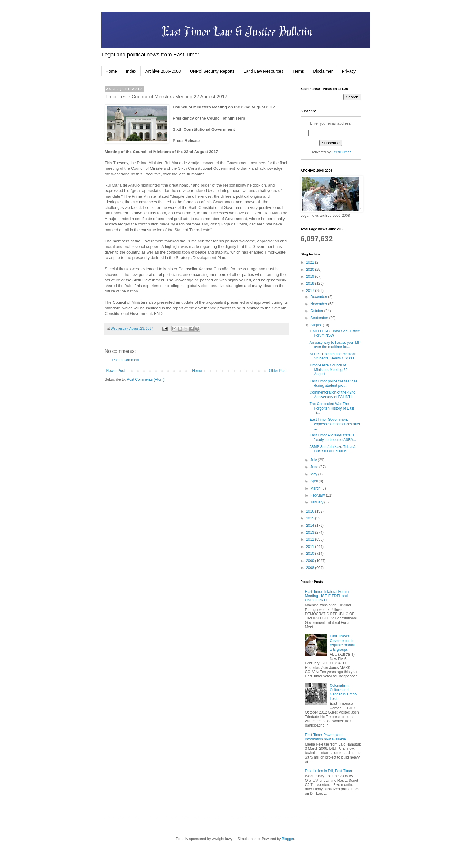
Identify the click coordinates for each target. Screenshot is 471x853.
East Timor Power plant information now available (325, 737)
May (314, 474)
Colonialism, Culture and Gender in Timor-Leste (343, 692)
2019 (310, 276)
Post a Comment (125, 360)
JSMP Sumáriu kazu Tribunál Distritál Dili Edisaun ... (332, 449)
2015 (310, 518)
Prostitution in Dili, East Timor (329, 771)
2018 (310, 283)
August (316, 325)
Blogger (288, 839)
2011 (310, 547)
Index (131, 71)
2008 (310, 568)
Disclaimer (323, 71)
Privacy (349, 71)
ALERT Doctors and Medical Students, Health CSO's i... (333, 356)
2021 (310, 262)
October (317, 311)
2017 (310, 291)
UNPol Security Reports (212, 71)
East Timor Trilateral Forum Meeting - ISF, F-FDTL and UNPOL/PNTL (327, 595)
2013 (310, 532)
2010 (310, 553)
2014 (310, 525)
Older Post (277, 371)
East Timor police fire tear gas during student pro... (333, 383)
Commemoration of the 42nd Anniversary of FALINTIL (332, 394)
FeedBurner (341, 152)
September (319, 318)
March (315, 488)
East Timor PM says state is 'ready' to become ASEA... (332, 437)
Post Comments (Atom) (146, 379)
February (318, 495)
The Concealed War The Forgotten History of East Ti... (331, 408)
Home (111, 71)
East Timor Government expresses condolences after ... (334, 423)
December (319, 297)
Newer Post (115, 371)
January (317, 502)
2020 (310, 269)
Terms (298, 71)
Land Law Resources (263, 71)
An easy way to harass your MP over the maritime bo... (334, 344)
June (314, 467)
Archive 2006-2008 (163, 71)
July (314, 460)
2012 (310, 539)
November (319, 304)
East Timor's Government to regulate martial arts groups (342, 642)
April (314, 481)
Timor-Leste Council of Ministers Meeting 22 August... (328, 369)
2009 (310, 561)
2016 (310, 511)
